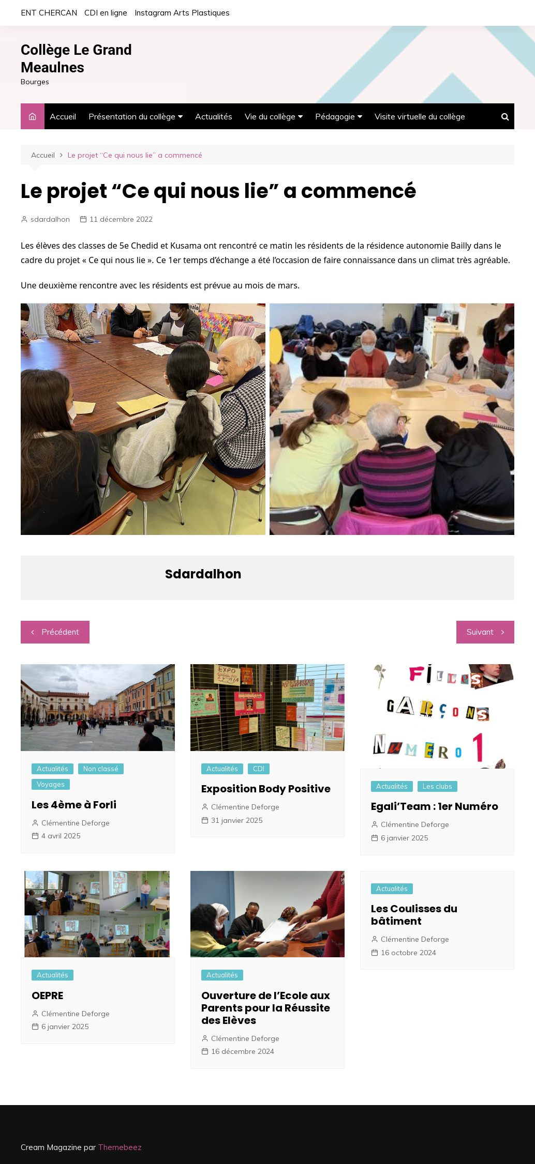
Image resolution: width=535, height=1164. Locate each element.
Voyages (51, 784)
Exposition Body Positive (266, 789)
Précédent (60, 632)
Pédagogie (335, 116)
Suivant (480, 632)
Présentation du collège (131, 116)
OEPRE (47, 995)
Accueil (63, 116)
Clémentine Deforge (75, 823)
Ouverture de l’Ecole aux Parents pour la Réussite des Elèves (265, 1008)
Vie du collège (270, 116)
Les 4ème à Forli (74, 805)
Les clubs (437, 786)
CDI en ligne (105, 13)
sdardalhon (50, 219)
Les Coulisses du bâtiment (414, 914)
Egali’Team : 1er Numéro (434, 806)
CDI (258, 768)
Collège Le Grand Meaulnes (76, 58)
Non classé (100, 768)
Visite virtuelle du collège (420, 116)
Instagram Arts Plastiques (182, 13)
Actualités (213, 116)
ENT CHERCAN (49, 13)
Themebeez (120, 1147)
